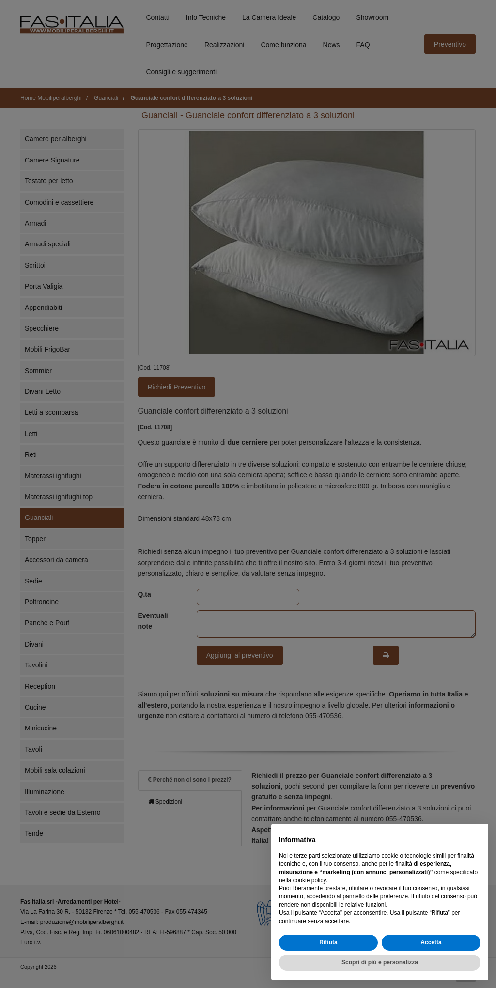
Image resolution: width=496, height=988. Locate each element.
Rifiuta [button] (328, 942)
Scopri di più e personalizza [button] (379, 962)
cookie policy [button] (309, 880)
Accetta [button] (430, 942)
